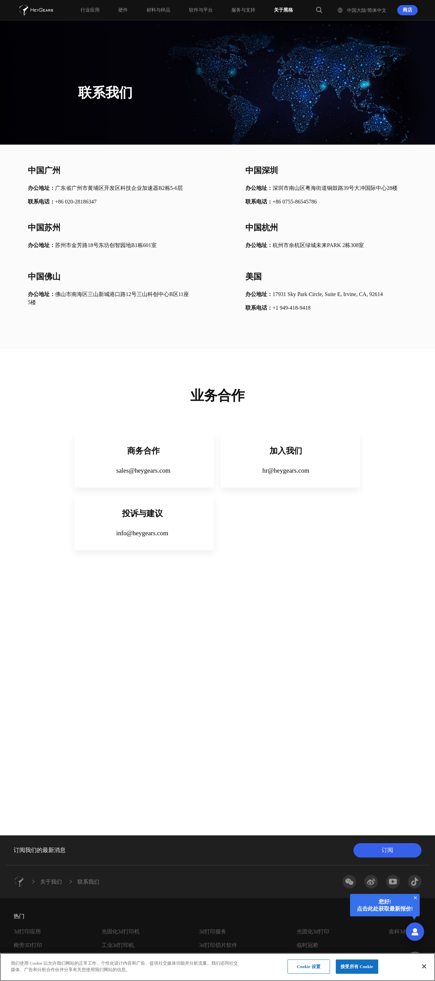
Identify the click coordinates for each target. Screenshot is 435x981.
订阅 (387, 850)
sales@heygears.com (143, 470)
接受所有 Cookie (357, 970)
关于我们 (51, 881)
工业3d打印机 (118, 945)
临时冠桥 (307, 945)
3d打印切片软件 (218, 945)
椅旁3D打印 (28, 945)
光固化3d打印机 (121, 931)
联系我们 (88, 881)
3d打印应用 (27, 931)
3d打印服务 (212, 931)
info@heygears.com (142, 533)
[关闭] (424, 970)
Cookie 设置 (308, 970)
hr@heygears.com (285, 470)
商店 (407, 10)
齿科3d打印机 (405, 931)
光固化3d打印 (313, 931)
